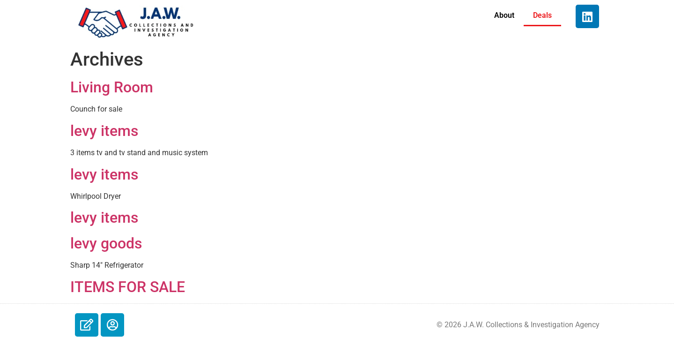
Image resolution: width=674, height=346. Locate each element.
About (504, 15)
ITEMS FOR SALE (127, 287)
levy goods (106, 243)
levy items (104, 131)
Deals (542, 15)
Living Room (111, 87)
